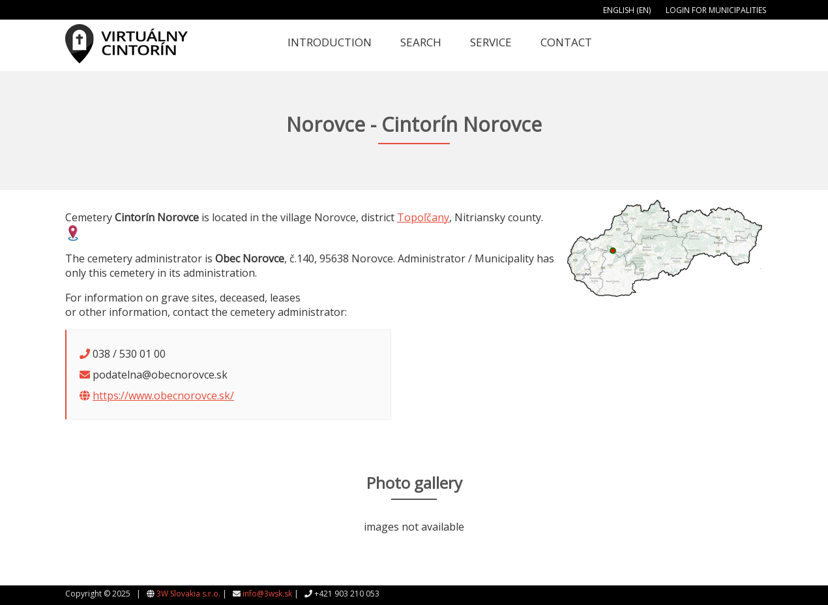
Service (491, 42)
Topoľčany (423, 217)
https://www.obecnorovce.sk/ (163, 395)
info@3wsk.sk (267, 593)
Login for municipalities (716, 10)
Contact (566, 42)
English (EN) (627, 10)
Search (420, 42)
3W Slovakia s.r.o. (188, 593)
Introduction (330, 42)
